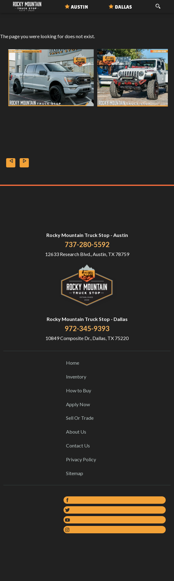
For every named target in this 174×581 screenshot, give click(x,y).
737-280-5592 (87, 244)
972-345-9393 (87, 328)
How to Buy (78, 390)
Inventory (76, 376)
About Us (76, 432)
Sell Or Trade (80, 418)
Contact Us (78, 445)
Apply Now (78, 404)
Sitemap (74, 473)
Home (72, 363)
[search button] (158, 4)
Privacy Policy (81, 459)
